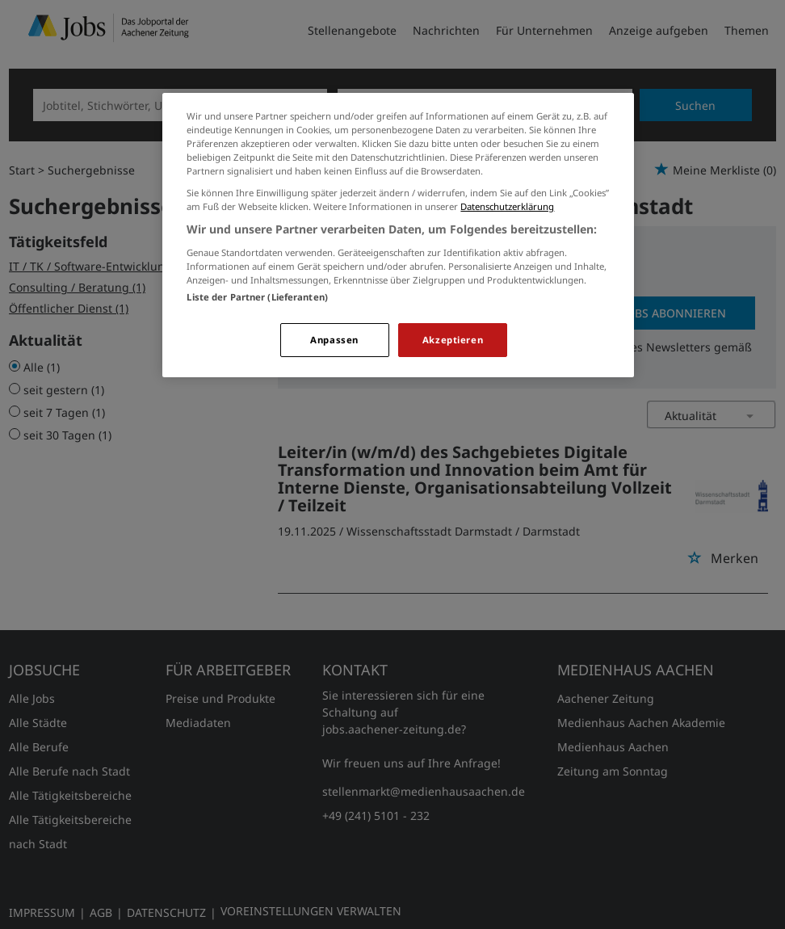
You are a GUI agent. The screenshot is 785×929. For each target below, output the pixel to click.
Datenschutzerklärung (507, 206)
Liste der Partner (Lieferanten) (257, 297)
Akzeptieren (452, 340)
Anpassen (334, 340)
